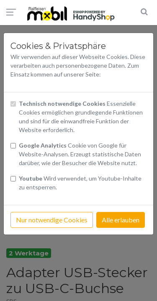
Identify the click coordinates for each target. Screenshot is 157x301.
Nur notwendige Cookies (52, 220)
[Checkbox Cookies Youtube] (13, 178)
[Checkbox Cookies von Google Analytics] (13, 145)
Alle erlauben (120, 220)
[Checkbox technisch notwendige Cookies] (13, 104)
